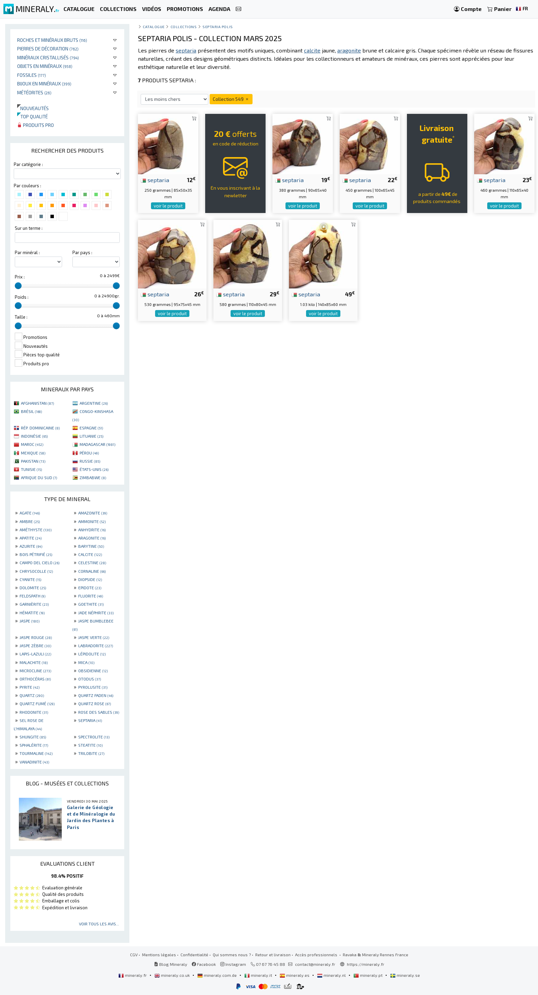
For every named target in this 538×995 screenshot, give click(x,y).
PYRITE (29, 687)
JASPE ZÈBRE (35, 645)
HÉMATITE (32, 612)
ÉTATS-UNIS (94, 469)
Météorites (34, 92)
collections (184, 26)
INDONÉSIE (34, 436)
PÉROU (89, 452)
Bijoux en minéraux (44, 83)
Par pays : (82, 252)
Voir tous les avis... (99, 923)
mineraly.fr (133, 975)
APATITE (31, 537)
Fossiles (31, 75)
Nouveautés (33, 108)
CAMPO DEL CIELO (39, 562)
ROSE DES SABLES (98, 712)
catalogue (154, 26)
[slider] (18, 285)
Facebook (204, 964)
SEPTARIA (90, 720)
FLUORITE (90, 595)
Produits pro (35, 125)
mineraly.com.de (217, 975)
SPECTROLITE (93, 736)
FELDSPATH (32, 595)
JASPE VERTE (93, 637)
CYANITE (30, 579)
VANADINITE (34, 761)
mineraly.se (405, 975)
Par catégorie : (28, 164)
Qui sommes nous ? (232, 954)
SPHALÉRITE (34, 745)
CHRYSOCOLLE (36, 571)
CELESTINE (92, 562)
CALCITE (90, 554)
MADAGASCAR (97, 444)
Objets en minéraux (44, 66)
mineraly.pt (368, 975)
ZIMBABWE (93, 477)
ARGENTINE (94, 403)
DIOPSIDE (90, 579)
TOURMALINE (36, 753)
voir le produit (168, 206)
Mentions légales (159, 954)
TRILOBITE (91, 753)
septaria (155, 179)
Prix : (20, 277)
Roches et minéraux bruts (52, 40)
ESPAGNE (91, 427)
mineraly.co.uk (172, 975)
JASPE (29, 620)
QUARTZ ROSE (94, 703)
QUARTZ (32, 695)
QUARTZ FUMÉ (37, 703)
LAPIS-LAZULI (35, 653)
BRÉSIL (31, 411)
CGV (134, 954)
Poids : (21, 297)
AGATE (30, 512)
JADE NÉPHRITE (96, 612)
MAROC (32, 444)
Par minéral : (27, 252)
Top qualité (32, 116)
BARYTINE (91, 546)
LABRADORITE (95, 645)
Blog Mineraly (170, 964)
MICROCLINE (35, 670)
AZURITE (31, 546)
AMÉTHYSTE (35, 529)
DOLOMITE (33, 587)
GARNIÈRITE (34, 604)
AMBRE (30, 521)
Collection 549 (231, 99)
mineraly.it (258, 975)
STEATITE (90, 745)
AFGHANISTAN (37, 403)
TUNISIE (31, 469)
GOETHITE (91, 604)
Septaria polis (217, 26)
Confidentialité (194, 954)
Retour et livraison (273, 954)
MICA (86, 662)
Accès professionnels (316, 954)
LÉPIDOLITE (92, 653)
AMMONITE (92, 521)
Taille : (21, 317)
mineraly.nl (332, 975)
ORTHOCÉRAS (35, 678)
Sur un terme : (29, 228)
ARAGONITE (92, 537)
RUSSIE (90, 461)
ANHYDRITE (92, 529)
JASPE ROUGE (36, 637)
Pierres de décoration (48, 48)
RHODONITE (34, 712)
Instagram (233, 964)
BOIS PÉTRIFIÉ (36, 554)
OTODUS (89, 678)
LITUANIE (91, 436)
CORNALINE (92, 571)
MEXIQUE (33, 452)
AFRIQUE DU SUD (39, 477)
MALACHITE (34, 662)
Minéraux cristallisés (48, 57)
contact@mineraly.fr (315, 964)
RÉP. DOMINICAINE (40, 427)
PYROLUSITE (92, 687)
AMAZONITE (92, 512)
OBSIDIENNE (93, 670)
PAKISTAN (33, 461)
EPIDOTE (89, 587)
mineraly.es (295, 975)
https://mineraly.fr (365, 964)
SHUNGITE (33, 736)
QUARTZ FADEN (95, 695)
